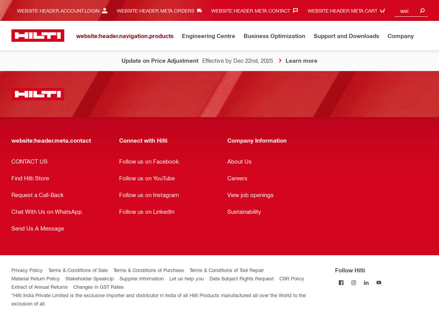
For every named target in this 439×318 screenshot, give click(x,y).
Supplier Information (142, 278)
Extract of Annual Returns (39, 286)
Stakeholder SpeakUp (89, 278)
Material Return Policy (35, 278)
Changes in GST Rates (98, 286)
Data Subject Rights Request (241, 278)
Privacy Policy (27, 270)
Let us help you (186, 278)
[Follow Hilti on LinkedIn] (366, 282)
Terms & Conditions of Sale (78, 270)
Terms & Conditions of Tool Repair (227, 270)
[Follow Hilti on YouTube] (379, 282)
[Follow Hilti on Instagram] (354, 282)
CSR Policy (291, 278)
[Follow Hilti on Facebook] (341, 282)
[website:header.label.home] (37, 35)
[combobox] (411, 10)
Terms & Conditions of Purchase (148, 270)
